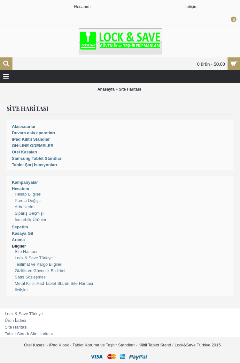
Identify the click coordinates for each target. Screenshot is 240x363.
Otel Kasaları (24, 152)
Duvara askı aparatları (33, 132)
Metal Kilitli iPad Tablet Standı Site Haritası (54, 283)
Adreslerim (25, 206)
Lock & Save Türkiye (34, 258)
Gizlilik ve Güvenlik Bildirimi (40, 270)
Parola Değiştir (28, 200)
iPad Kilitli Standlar (31, 139)
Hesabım (20, 188)
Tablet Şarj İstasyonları (34, 164)
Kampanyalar (25, 182)
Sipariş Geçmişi (29, 213)
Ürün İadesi (15, 320)
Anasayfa (105, 89)
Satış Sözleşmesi (31, 277)
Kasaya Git (22, 233)
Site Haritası (130, 89)
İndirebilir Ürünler (30, 219)
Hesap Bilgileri (28, 194)
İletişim (21, 289)
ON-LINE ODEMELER (33, 145)
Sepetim (20, 227)
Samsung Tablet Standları (37, 158)
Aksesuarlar (23, 126)
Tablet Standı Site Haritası (29, 333)
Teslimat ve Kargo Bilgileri (38, 264)
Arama (18, 239)
